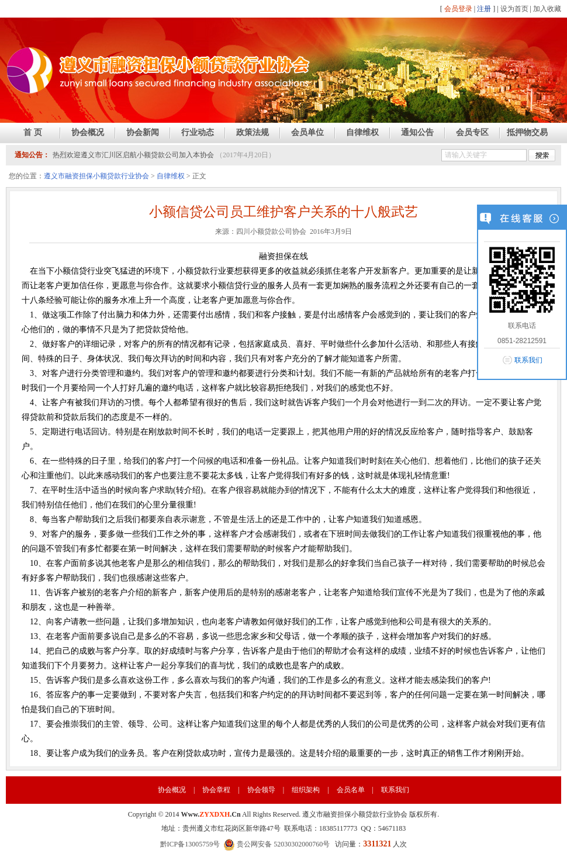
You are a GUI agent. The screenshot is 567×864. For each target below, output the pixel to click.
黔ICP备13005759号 (190, 844)
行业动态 (197, 132)
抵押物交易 (527, 132)
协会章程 (216, 790)
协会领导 (261, 790)
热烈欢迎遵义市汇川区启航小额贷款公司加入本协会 (133, 155)
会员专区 (472, 132)
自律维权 (362, 132)
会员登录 (458, 9)
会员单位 (307, 132)
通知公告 (417, 132)
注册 (484, 9)
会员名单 (351, 790)
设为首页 (514, 9)
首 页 (32, 132)
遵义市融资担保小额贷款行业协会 (96, 176)
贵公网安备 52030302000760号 (276, 844)
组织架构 (306, 790)
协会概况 (87, 132)
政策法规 (252, 132)
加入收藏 (547, 9)
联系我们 (395, 790)
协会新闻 (142, 132)
